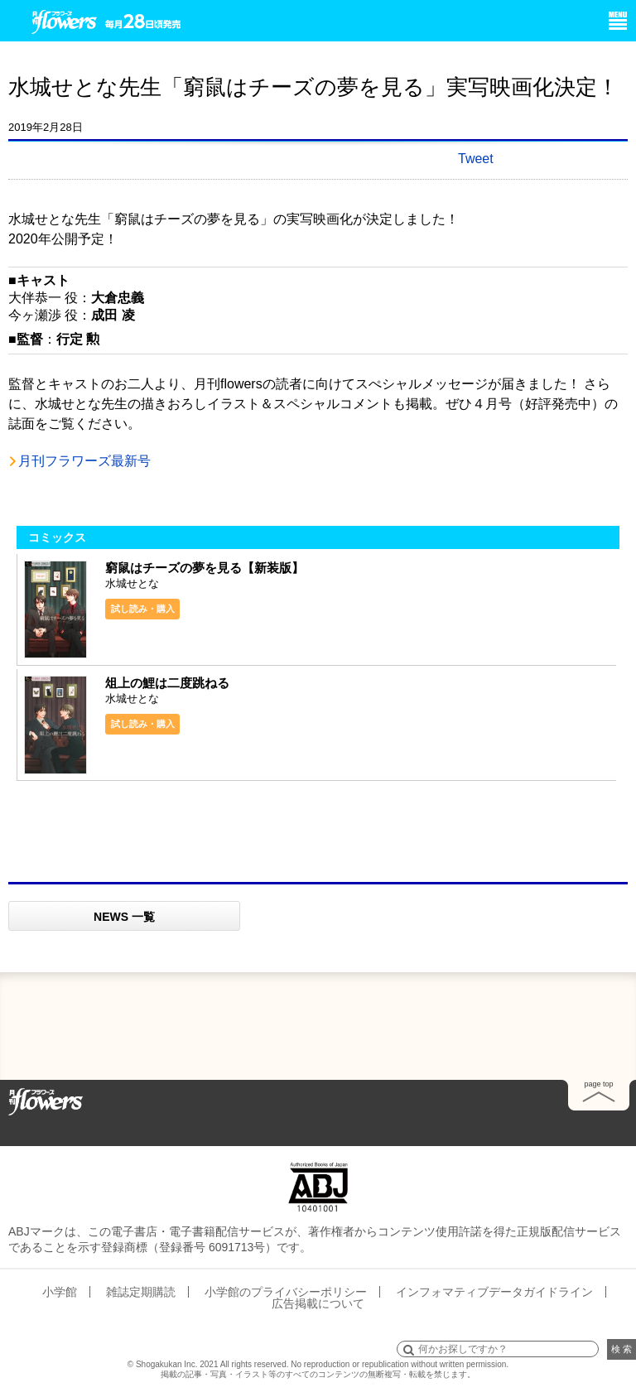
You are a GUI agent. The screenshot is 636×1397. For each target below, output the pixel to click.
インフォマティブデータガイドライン (494, 1291)
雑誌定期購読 (141, 1291)
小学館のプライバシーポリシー (286, 1291)
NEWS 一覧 (124, 916)
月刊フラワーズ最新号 (84, 461)
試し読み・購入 (143, 609)
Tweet (476, 159)
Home (45, 1100)
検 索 (621, 1349)
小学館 (59, 1291)
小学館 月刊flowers (64, 19)
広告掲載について (318, 1303)
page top (598, 1084)
